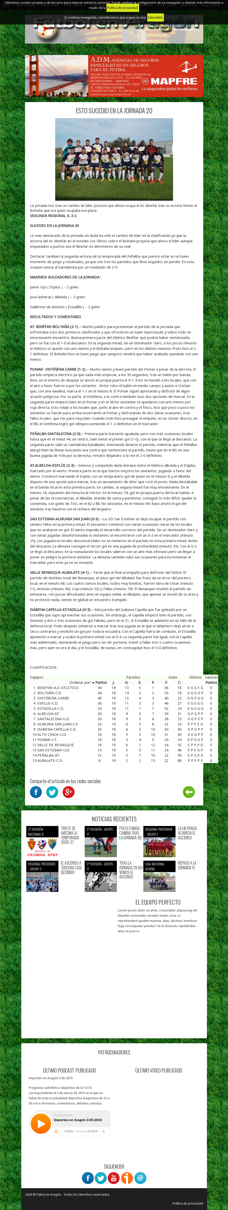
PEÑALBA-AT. (48, 755)
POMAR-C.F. (47, 739)
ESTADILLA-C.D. (50, 708)
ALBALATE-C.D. (50, 760)
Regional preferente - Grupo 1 (159, 831)
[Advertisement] (70, 1002)
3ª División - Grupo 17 (100, 831)
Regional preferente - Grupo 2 (41, 866)
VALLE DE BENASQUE (55, 744)
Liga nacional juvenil (155, 866)
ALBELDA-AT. (48, 713)
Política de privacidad (188, 1203)
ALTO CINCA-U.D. (52, 734)
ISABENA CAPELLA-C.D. (56, 729)
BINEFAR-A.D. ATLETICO (57, 687)
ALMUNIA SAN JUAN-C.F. (57, 723)
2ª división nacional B (35, 831)
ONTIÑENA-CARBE (53, 697)
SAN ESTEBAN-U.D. (53, 749)
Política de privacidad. (122, 8)
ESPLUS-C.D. (47, 703)
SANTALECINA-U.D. (53, 718)
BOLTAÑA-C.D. (49, 692)
